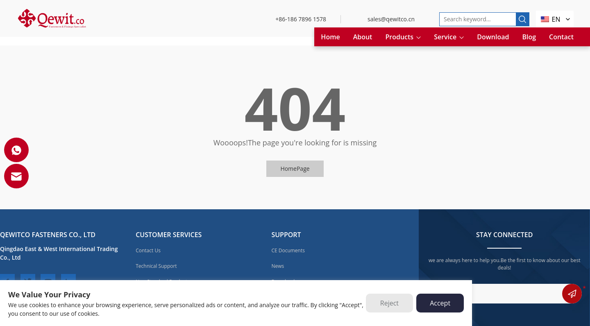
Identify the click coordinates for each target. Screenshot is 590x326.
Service (449, 36)
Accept (440, 303)
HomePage (294, 168)
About (362, 36)
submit (572, 293)
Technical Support (156, 266)
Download (493, 36)
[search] (522, 19)
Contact (561, 36)
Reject (389, 303)
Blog (529, 36)
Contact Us (148, 250)
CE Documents (288, 250)
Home (330, 36)
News (277, 266)
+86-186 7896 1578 (300, 19)
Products (403, 36)
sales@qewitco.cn (391, 19)
